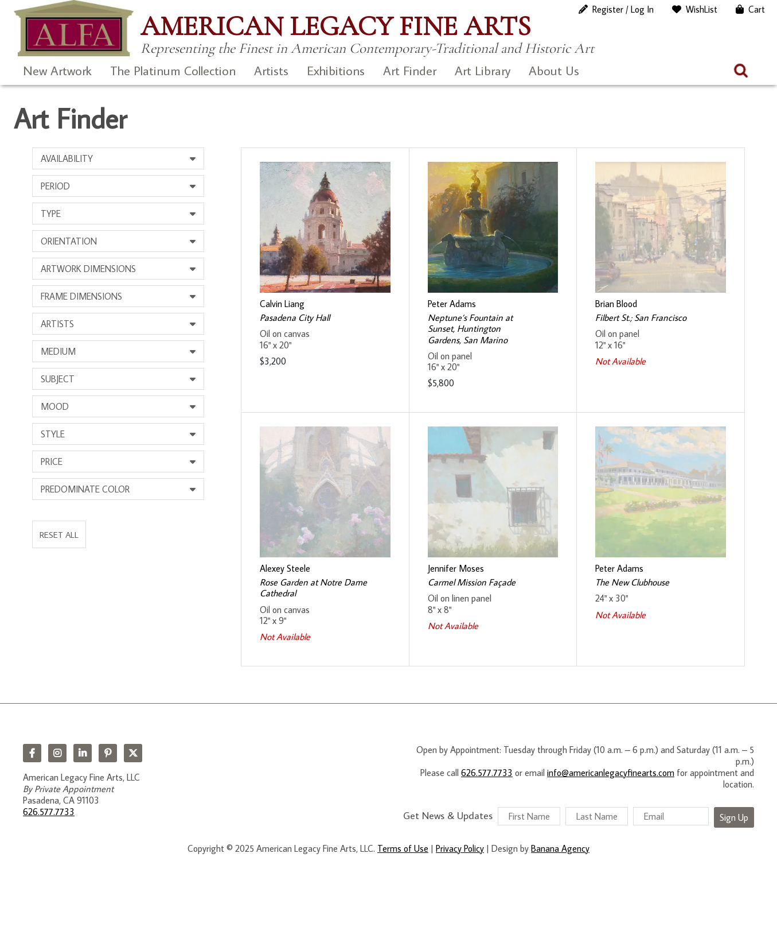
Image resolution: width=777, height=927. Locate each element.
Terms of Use (402, 848)
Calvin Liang (282, 303)
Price (52, 461)
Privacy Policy (460, 848)
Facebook (32, 753)
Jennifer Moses (456, 568)
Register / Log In (623, 9)
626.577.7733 (49, 811)
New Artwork (57, 70)
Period (55, 186)
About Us (554, 70)
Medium (58, 351)
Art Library (482, 70)
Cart (756, 9)
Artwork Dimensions (88, 268)
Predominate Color (85, 489)
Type (51, 213)
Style (53, 434)
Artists (271, 70)
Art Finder (409, 70)
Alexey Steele (285, 568)
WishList (701, 9)
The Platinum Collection (173, 70)
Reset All (59, 534)
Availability (67, 158)
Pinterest (108, 753)
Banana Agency (560, 848)
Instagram (57, 753)
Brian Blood (616, 303)
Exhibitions (336, 70)
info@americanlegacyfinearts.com (610, 772)
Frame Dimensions (81, 296)
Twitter (133, 753)
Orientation (69, 241)
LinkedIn (82, 753)
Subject (58, 379)
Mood (55, 406)
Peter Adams (452, 303)
